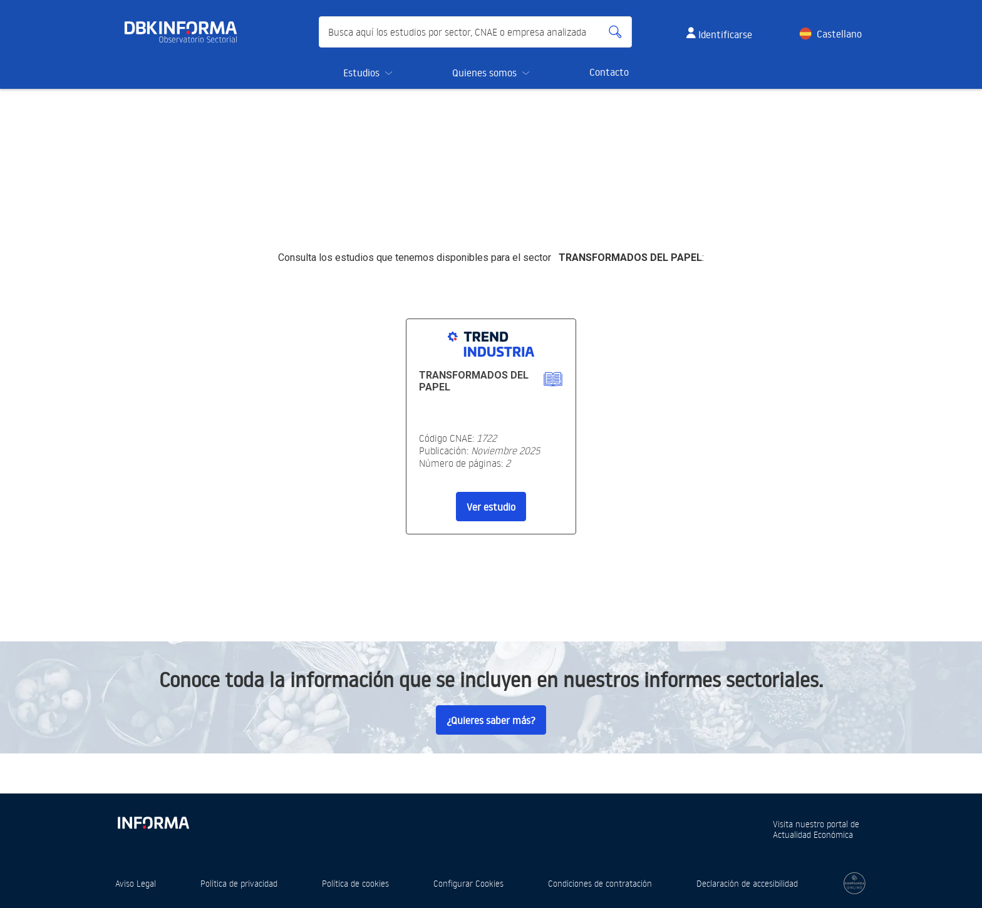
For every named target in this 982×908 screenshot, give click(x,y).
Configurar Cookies (468, 883)
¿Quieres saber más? (491, 720)
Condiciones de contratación (600, 883)
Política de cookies (355, 883)
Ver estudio (491, 507)
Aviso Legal (135, 883)
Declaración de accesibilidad (747, 883)
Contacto (609, 72)
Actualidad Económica (813, 834)
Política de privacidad (238, 883)
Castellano (839, 34)
